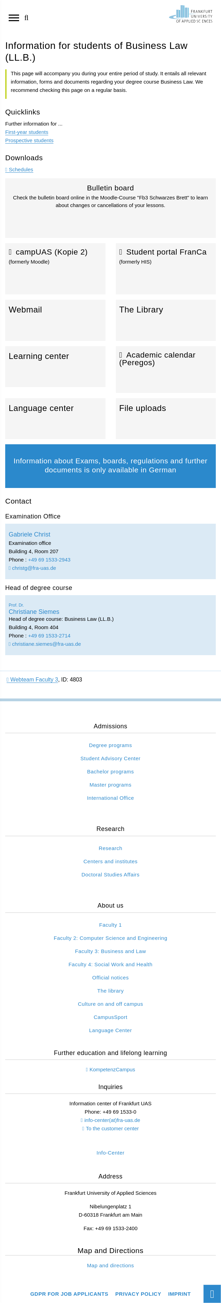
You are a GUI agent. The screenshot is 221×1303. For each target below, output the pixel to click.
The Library (166, 320)
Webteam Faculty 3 (32, 680)
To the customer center (112, 1128)
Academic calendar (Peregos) (166, 369)
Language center (55, 418)
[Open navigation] (14, 17)
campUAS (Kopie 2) (55, 268)
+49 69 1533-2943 (49, 560)
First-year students (26, 132)
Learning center (55, 366)
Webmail (55, 320)
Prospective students (29, 140)
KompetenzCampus (112, 1069)
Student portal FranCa (166, 268)
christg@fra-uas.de (32, 568)
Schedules (21, 169)
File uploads (166, 418)
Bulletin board (110, 210)
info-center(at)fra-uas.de (112, 1120)
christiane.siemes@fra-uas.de (45, 644)
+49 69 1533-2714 (49, 635)
